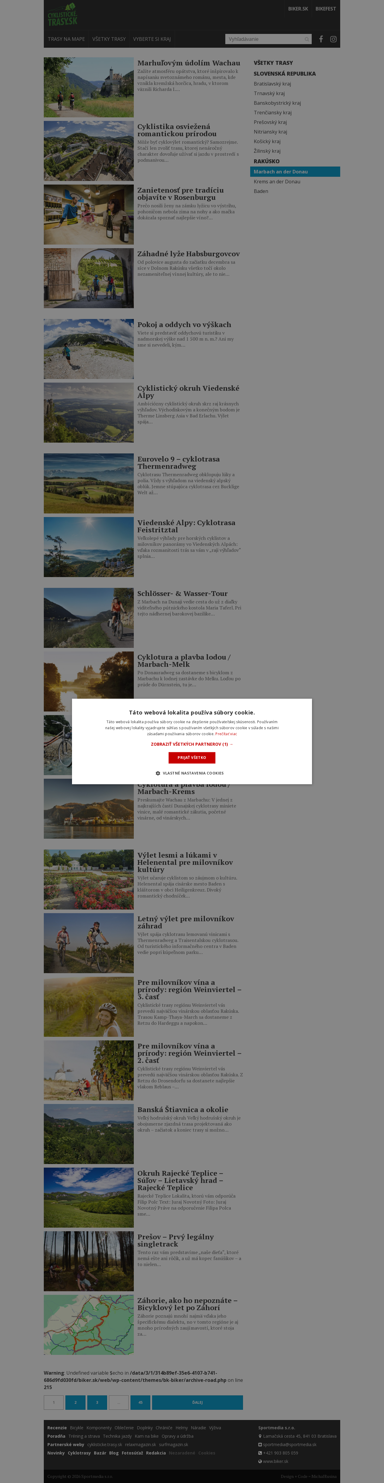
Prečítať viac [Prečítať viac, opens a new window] (226, 733)
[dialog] (192, 741)
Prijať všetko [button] (192, 757)
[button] (192, 744)
